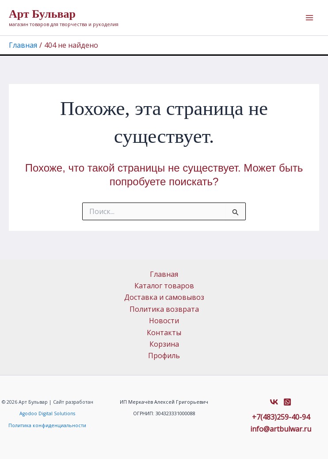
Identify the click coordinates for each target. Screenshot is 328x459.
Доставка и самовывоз (164, 297)
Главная (164, 274)
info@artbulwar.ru (280, 429)
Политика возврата (164, 309)
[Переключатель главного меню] (309, 17)
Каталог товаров (164, 286)
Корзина (164, 344)
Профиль (164, 355)
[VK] (274, 402)
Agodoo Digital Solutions (47, 413)
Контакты (164, 332)
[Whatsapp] (287, 402)
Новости (164, 320)
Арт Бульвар (42, 14)
